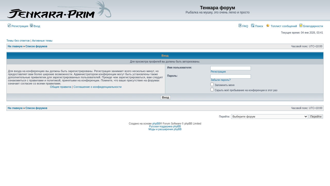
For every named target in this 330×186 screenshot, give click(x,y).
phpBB (156, 123)
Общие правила (60, 86)
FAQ (243, 26)
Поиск (257, 26)
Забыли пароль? (220, 80)
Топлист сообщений (281, 26)
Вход (35, 26)
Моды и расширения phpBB (165, 129)
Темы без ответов (18, 40)
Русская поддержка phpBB (165, 126)
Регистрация (18, 26)
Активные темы (42, 40)
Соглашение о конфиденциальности (97, 86)
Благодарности (311, 26)
